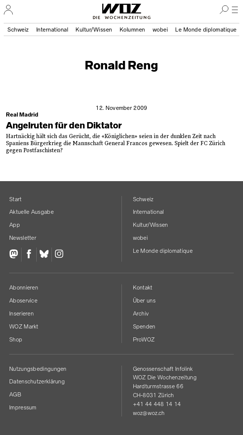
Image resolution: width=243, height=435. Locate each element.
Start (15, 199)
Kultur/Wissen (94, 29)
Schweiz (18, 29)
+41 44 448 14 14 (157, 404)
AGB (15, 394)
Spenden (144, 326)
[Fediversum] (15, 255)
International (52, 29)
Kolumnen (132, 29)
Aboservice (23, 300)
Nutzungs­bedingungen (38, 369)
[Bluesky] (43, 255)
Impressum (23, 407)
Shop (15, 339)
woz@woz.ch (149, 413)
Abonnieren (23, 287)
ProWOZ (144, 339)
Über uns (144, 300)
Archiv (141, 313)
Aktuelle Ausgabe (31, 212)
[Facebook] (28, 255)
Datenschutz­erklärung (37, 381)
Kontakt (143, 287)
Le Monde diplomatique (206, 29)
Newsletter (22, 238)
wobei (160, 29)
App (14, 225)
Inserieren (21, 313)
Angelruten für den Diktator (64, 125)
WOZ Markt (24, 326)
